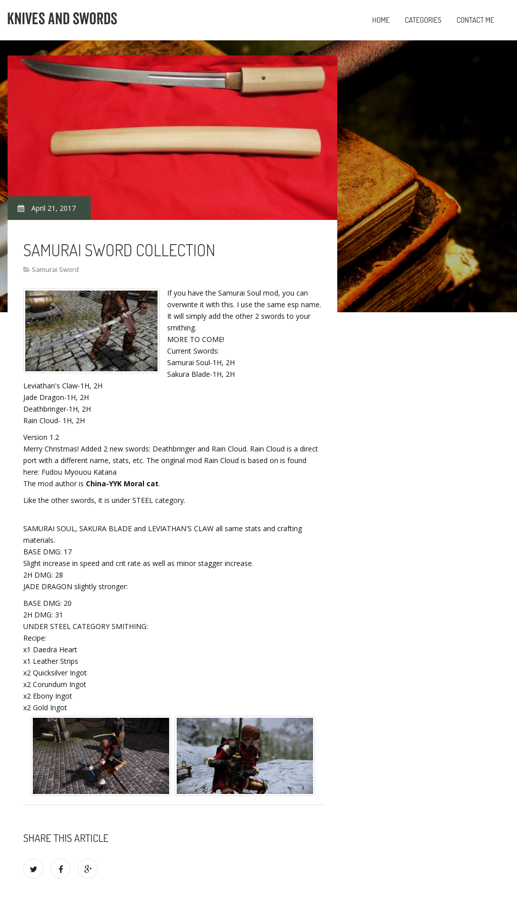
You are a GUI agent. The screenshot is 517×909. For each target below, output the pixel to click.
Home (381, 20)
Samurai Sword (55, 269)
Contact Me (475, 20)
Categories (423, 20)
